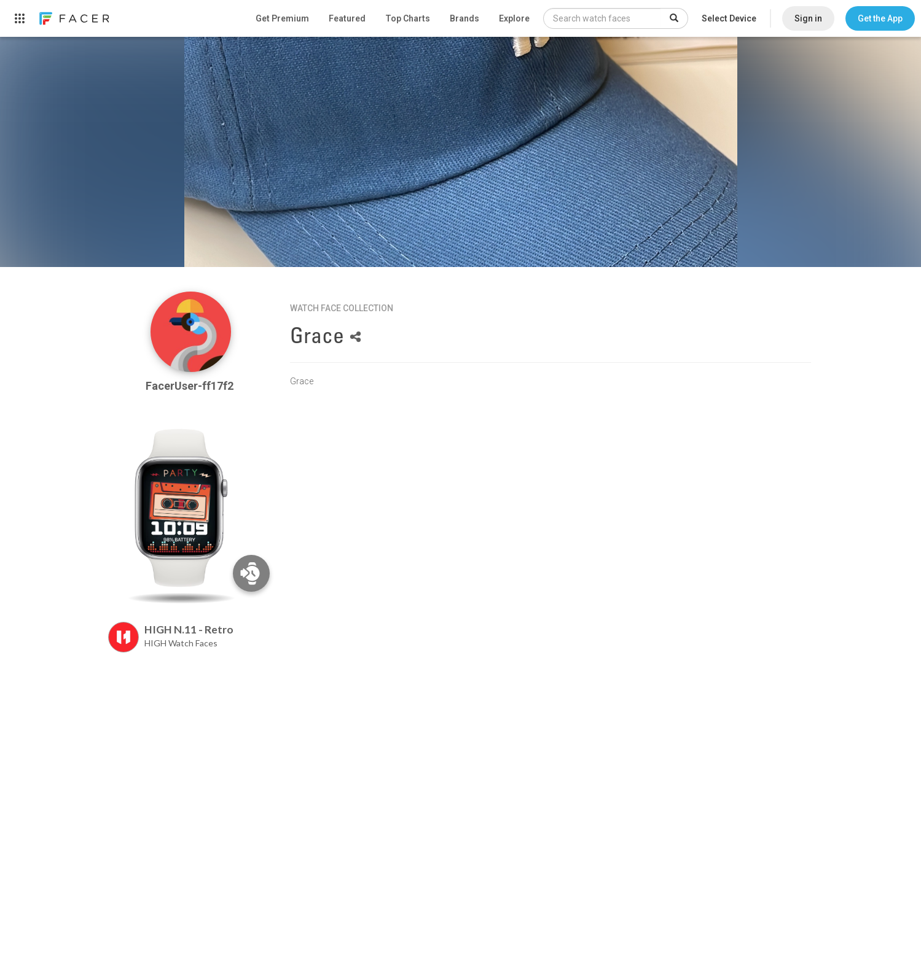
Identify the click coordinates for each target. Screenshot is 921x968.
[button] (880, 18)
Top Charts (407, 18)
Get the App (880, 18)
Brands (464, 18)
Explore (514, 18)
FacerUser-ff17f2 (191, 385)
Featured (347, 18)
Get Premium (282, 18)
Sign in (808, 18)
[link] (73, 18)
